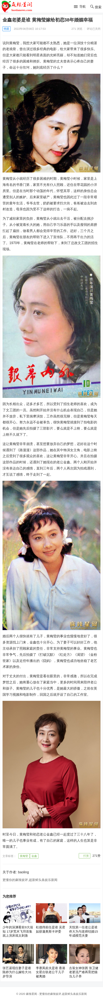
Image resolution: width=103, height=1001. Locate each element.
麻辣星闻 (31, 993)
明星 (6, 28)
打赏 (86, 855)
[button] (80, 7)
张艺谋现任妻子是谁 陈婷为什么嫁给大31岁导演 (17, 972)
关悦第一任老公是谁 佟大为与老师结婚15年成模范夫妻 (83, 931)
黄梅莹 (24, 856)
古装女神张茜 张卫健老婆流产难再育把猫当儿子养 (83, 972)
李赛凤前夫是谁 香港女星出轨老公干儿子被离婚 (50, 972)
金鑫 (34, 856)
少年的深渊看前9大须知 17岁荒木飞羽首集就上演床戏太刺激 (18, 931)
